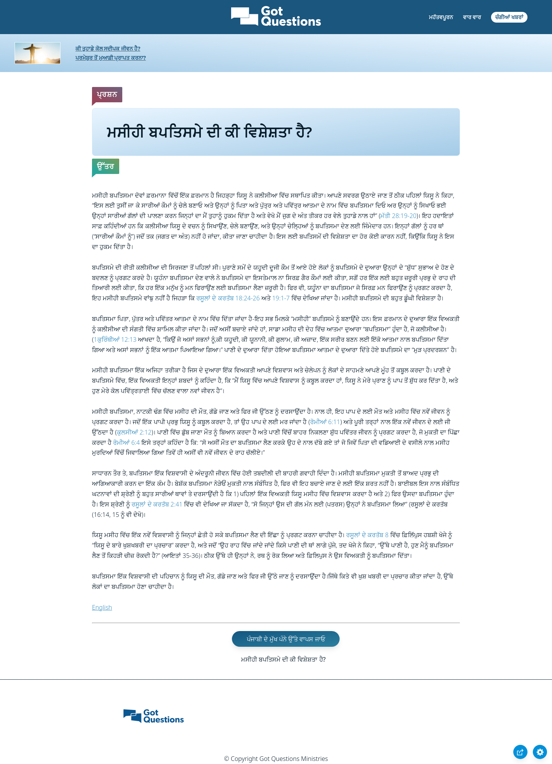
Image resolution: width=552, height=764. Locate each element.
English (102, 607)
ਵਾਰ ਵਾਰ (472, 17)
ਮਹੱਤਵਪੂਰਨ (441, 17)
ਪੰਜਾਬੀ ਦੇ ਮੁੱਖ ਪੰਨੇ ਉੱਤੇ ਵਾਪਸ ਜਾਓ (286, 638)
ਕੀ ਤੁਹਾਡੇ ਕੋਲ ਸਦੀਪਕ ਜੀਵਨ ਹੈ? (108, 48)
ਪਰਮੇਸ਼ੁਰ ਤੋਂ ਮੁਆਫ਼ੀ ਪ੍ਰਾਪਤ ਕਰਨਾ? (111, 57)
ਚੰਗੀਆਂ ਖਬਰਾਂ (509, 17)
